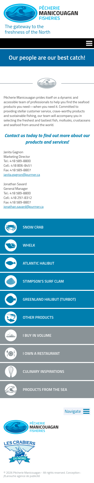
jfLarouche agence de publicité (22, 476)
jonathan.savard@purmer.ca (23, 206)
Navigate (73, 411)
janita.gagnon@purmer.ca (22, 174)
